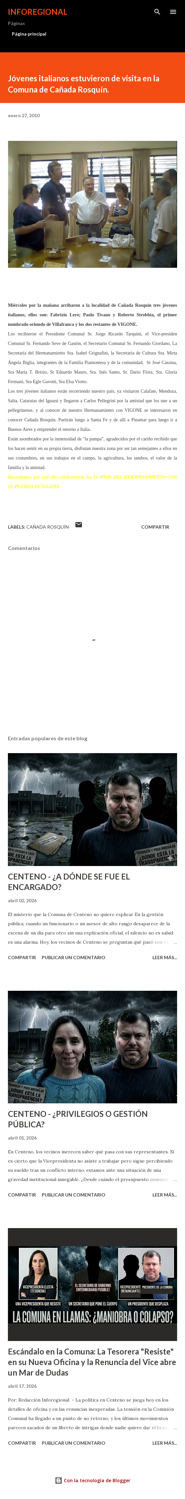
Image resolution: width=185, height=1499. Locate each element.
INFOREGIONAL (37, 11)
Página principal (29, 34)
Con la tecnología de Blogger (92, 1480)
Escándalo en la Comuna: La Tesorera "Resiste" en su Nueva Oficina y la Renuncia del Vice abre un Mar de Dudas (92, 1362)
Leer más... (164, 957)
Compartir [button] (155, 527)
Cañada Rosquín (47, 527)
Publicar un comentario (73, 957)
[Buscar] (157, 12)
